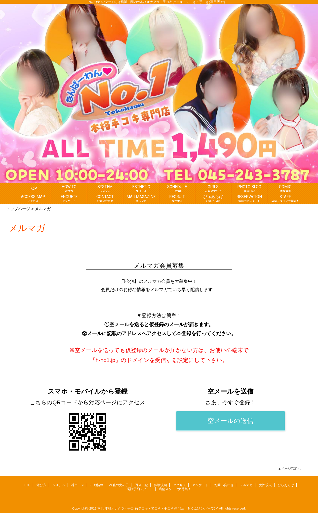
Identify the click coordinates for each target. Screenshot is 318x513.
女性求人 (265, 485)
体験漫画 (160, 485)
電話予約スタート (140, 489)
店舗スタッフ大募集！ (175, 489)
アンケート (200, 485)
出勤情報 (96, 485)
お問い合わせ (224, 485)
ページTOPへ (291, 468)
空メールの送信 (230, 420)
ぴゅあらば (286, 485)
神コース (77, 485)
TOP (33, 188)
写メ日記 (141, 485)
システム (58, 485)
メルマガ (246, 485)
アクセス (179, 485)
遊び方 (41, 485)
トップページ (18, 208)
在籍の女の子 (119, 485)
